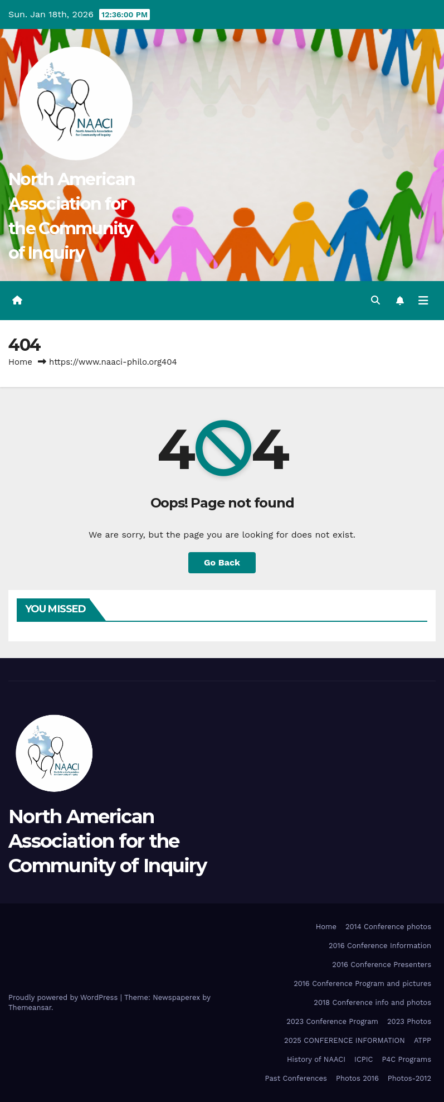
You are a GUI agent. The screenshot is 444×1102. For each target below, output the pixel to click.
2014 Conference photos (388, 926)
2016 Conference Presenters (381, 964)
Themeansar (29, 1007)
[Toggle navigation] (423, 300)
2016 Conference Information (380, 945)
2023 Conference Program (332, 1021)
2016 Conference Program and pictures (362, 983)
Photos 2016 (357, 1078)
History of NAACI (316, 1059)
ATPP (422, 1040)
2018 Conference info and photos (372, 1002)
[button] (375, 300)
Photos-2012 (409, 1078)
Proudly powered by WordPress (64, 997)
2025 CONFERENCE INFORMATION (344, 1040)
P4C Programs (407, 1059)
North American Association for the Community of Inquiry (107, 841)
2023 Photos (409, 1021)
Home (20, 362)
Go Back (222, 562)
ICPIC (363, 1059)
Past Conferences (296, 1078)
